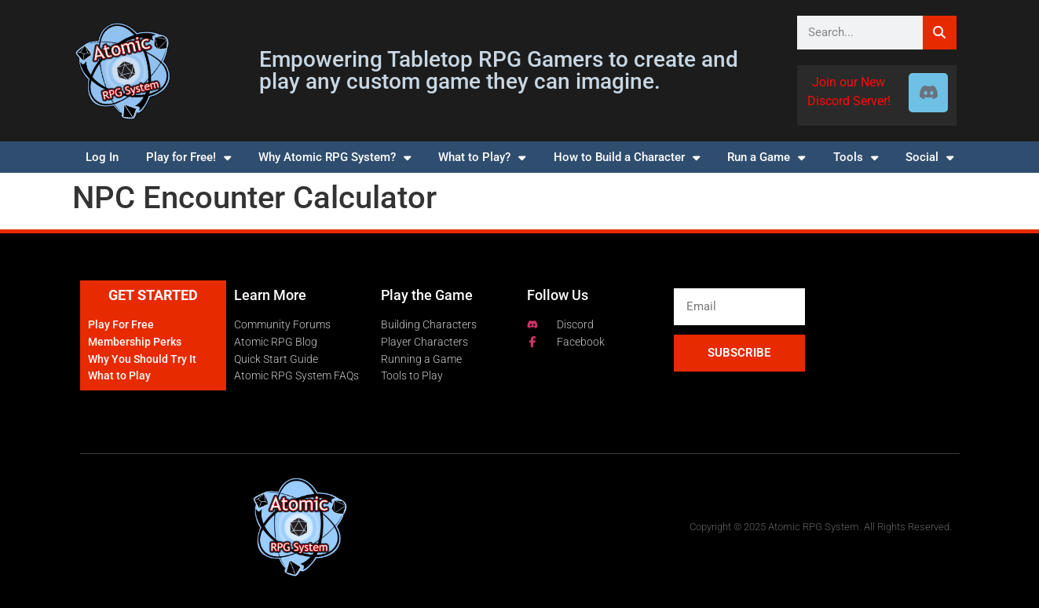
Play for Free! (188, 157)
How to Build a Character (627, 157)
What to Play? (481, 157)
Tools (855, 157)
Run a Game (766, 157)
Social (929, 157)
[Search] (940, 32)
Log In (102, 157)
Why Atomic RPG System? (334, 157)
